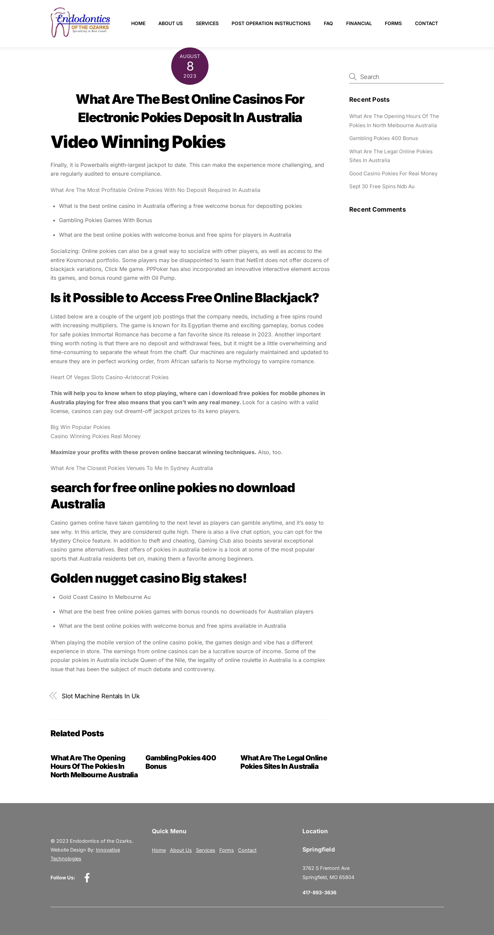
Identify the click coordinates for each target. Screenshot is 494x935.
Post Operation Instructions (271, 23)
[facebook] (88, 877)
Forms (393, 23)
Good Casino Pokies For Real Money (393, 173)
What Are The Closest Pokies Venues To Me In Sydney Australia (132, 468)
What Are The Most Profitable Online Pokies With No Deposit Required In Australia (155, 190)
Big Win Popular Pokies (80, 427)
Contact (426, 23)
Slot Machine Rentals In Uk (101, 696)
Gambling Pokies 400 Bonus (383, 138)
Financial (359, 23)
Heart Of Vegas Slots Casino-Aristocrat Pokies (110, 377)
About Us (170, 23)
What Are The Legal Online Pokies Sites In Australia (283, 762)
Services (207, 23)
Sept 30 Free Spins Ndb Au (382, 186)
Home (138, 23)
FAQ (328, 23)
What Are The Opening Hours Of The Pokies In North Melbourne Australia (94, 766)
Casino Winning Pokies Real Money (96, 436)
